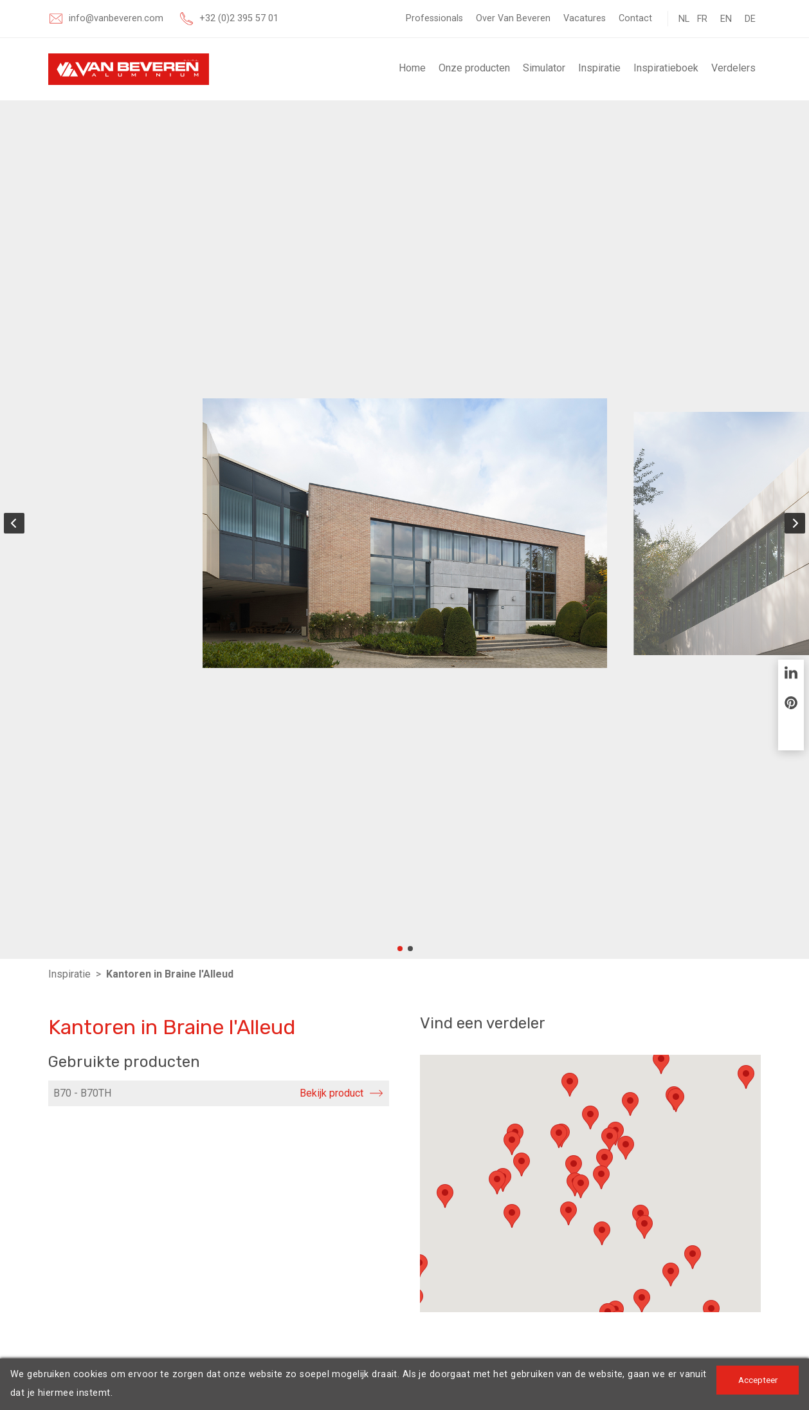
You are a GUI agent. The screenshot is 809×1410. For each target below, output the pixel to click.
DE (750, 19)
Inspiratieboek (665, 68)
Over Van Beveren (513, 18)
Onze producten (474, 68)
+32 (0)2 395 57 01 (238, 18)
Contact (635, 18)
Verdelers (733, 68)
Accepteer (757, 1380)
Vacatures (584, 18)
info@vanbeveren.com (116, 18)
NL (683, 19)
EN (726, 19)
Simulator (544, 68)
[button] (569, 1085)
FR (702, 19)
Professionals (434, 18)
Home (412, 68)
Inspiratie (599, 68)
